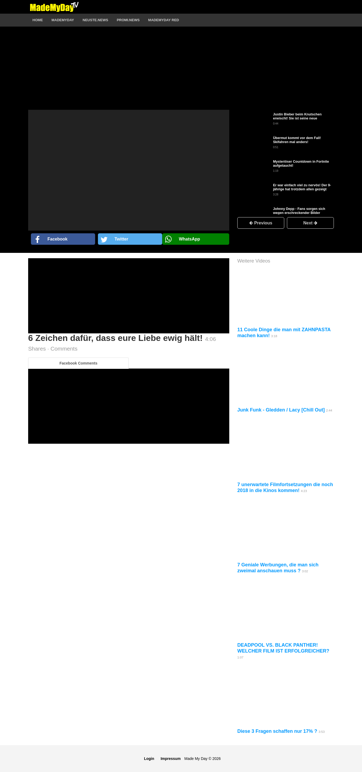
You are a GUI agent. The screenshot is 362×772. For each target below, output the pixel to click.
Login (149, 758)
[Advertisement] (128, 72)
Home (37, 20)
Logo (54, 6)
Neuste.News (95, 20)
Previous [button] (260, 223)
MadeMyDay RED (163, 20)
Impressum (171, 758)
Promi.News (128, 20)
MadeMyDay (62, 20)
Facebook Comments (79, 363)
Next (310, 223)
